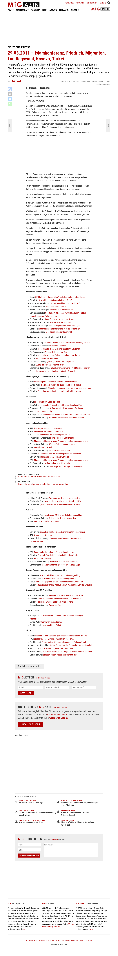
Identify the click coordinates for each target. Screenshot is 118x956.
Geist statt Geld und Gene (56, 306)
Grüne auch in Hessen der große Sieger (66, 408)
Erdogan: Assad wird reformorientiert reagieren (54, 639)
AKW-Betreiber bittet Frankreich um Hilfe (66, 595)
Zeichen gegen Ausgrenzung (61, 309)
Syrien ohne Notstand (43, 535)
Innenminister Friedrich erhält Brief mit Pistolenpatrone (66, 414)
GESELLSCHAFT (22, 10)
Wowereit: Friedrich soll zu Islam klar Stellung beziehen (67, 342)
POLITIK (11, 10)
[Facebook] (10, 89)
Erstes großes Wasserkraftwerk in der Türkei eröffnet (64, 642)
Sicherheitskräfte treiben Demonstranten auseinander (62, 532)
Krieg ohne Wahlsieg (42, 558)
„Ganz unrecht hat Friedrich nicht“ (50, 364)
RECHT (44, 10)
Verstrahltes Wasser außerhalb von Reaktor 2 (54, 602)
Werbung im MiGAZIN (46, 940)
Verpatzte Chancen (58, 345)
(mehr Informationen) (43, 678)
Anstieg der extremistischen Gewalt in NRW (63, 501)
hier (24, 929)
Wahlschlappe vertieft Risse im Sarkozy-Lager (61, 564)
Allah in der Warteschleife (47, 358)
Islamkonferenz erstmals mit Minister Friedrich (70, 368)
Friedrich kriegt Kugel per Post (47, 402)
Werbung (103, 3)
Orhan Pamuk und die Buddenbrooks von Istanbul (71, 645)
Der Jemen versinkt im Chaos (46, 521)
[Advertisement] (59, 28)
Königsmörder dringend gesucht (62, 444)
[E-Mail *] (30, 687)
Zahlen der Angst (56, 605)
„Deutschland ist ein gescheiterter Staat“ (55, 300)
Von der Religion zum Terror (57, 352)
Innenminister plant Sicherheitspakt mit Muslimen (59, 349)
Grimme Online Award (57, 714)
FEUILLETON (64, 10)
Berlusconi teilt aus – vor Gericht (62, 518)
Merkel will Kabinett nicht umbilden (49, 431)
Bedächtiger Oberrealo (43, 447)
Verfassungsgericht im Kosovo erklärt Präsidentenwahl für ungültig (63, 585)
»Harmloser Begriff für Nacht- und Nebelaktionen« (61, 385)
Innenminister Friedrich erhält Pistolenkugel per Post (60, 405)
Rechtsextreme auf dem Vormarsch (64, 561)
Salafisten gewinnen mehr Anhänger (64, 325)
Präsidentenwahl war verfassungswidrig (59, 578)
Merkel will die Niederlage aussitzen (55, 434)
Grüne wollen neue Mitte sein (57, 463)
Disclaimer (88, 940)
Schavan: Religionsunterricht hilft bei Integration (59, 328)
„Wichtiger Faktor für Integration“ (61, 361)
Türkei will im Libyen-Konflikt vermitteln (56, 648)
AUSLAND (53, 10)
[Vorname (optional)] (57, 687)
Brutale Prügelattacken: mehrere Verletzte (66, 417)
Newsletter (69, 3)
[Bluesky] (10, 99)
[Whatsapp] (10, 104)
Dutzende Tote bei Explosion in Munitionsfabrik (58, 555)
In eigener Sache (31, 940)
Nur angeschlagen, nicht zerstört (48, 428)
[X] (10, 94)
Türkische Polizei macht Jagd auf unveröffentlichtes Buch (67, 651)
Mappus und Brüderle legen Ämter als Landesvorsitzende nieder (61, 441)
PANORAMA (35, 10)
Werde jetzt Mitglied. (59, 718)
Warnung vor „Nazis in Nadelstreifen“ (65, 498)
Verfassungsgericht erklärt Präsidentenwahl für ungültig (59, 581)
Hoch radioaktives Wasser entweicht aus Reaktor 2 (59, 598)
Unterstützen (92, 3)
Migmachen (80, 3)
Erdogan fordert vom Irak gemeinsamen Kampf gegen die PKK (61, 635)
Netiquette (54, 839)
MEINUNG (75, 10)
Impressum (79, 940)
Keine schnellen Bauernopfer (62, 438)
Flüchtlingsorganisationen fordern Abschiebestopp (55, 381)
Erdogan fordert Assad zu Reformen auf (60, 654)
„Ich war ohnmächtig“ (43, 411)
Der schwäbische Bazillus (59, 450)
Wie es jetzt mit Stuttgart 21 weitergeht (66, 466)
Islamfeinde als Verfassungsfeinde (59, 319)
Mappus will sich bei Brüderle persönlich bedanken (59, 453)
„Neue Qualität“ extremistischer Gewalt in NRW (60, 504)
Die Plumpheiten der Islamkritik (59, 332)
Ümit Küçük (16, 81)
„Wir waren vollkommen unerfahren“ (65, 303)
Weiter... (92, 929)
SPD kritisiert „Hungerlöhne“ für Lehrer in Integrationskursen (60, 297)
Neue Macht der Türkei (51, 625)
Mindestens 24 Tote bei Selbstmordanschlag (63, 515)
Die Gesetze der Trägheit (60, 322)
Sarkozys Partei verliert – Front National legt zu (54, 552)
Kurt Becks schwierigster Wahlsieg (54, 457)
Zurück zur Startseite (29, 666)
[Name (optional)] (84, 687)
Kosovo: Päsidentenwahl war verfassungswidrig (60, 575)
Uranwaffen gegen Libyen (51, 622)
